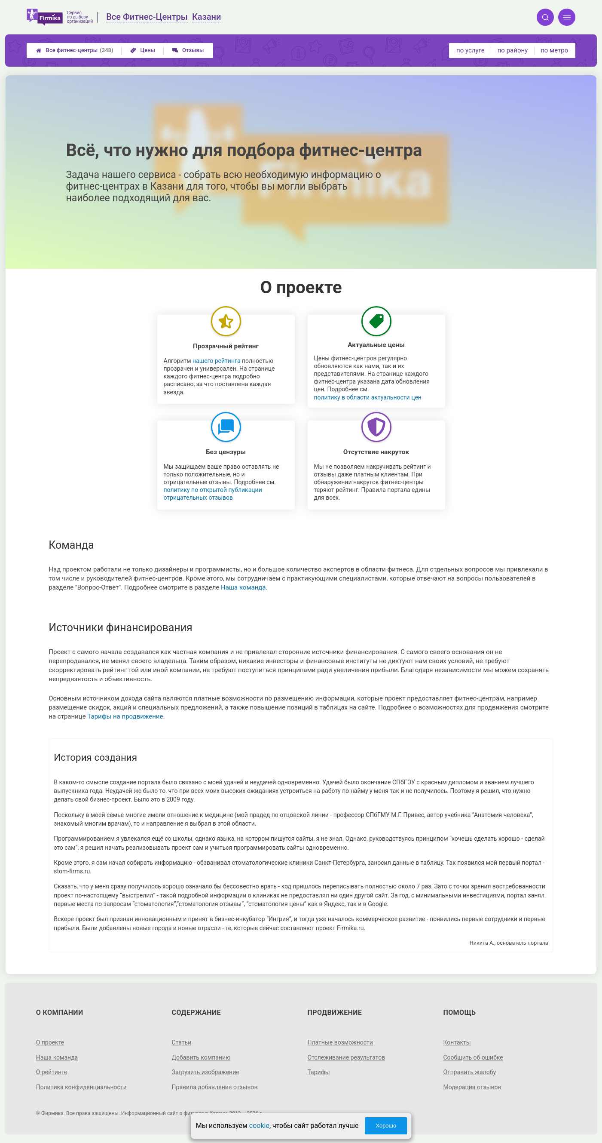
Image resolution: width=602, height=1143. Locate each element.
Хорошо (386, 1125)
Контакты (457, 1042)
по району (513, 50)
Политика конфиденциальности (81, 1087)
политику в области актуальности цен (368, 397)
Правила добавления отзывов (215, 1087)
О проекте (50, 1042)
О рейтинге (51, 1072)
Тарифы (319, 1072)
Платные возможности (340, 1042)
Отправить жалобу (469, 1072)
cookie (259, 1125)
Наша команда (243, 587)
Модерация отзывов (472, 1087)
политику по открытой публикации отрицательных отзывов (213, 493)
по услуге (470, 50)
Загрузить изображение (205, 1072)
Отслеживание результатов (346, 1057)
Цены (142, 50)
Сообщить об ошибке (473, 1057)
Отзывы (188, 50)
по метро (554, 50)
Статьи (182, 1042)
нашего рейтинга (216, 360)
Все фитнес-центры (74, 50)
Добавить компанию (201, 1057)
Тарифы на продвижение (125, 716)
